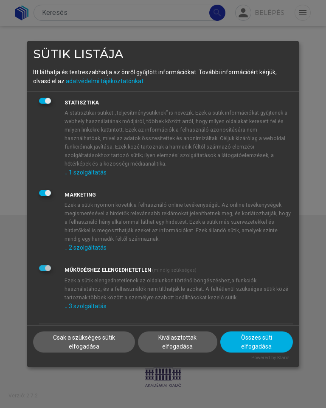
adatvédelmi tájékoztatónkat (104, 81)
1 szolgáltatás (86, 172)
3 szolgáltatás (86, 306)
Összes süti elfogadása (256, 341)
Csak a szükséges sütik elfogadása (84, 341)
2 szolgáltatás (86, 247)
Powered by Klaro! (270, 357)
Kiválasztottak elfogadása (177, 341)
